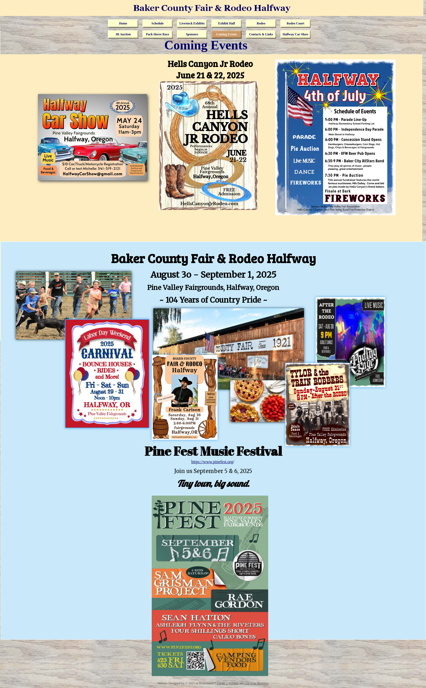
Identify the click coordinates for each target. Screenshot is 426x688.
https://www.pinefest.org (212, 461)
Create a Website (227, 683)
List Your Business (256, 683)
